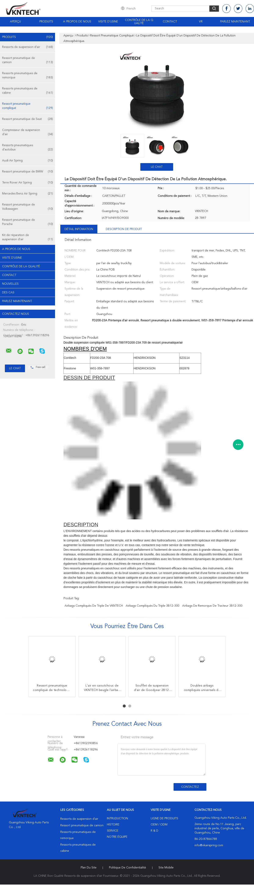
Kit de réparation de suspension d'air (27, 237)
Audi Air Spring (27, 160)
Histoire (113, 824)
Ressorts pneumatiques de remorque (27, 76)
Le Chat (157, 166)
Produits (46, 21)
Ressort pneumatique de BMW (27, 171)
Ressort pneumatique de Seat (27, 119)
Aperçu (15, 21)
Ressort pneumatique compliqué (27, 106)
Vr (201, 21)
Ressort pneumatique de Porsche (27, 222)
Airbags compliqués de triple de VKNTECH (94, 605)
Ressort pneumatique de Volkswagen (27, 207)
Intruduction (117, 818)
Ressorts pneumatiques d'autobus (27, 148)
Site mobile (166, 867)
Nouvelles (10, 283)
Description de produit (124, 229)
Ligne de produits (164, 818)
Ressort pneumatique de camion (27, 60)
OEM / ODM (159, 824)
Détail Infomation (79, 229)
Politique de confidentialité (127, 867)
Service (112, 830)
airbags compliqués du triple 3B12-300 (152, 605)
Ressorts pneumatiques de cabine (27, 91)
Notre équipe (117, 836)
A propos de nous (77, 21)
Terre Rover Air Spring (27, 182)
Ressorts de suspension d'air (27, 47)
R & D (154, 830)
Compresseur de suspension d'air (27, 132)
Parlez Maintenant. (235, 21)
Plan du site (89, 867)
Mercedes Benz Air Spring (27, 193)
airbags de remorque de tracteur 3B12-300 (212, 605)
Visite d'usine (108, 21)
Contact (170, 21)
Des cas (8, 292)
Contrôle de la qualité (139, 22)
